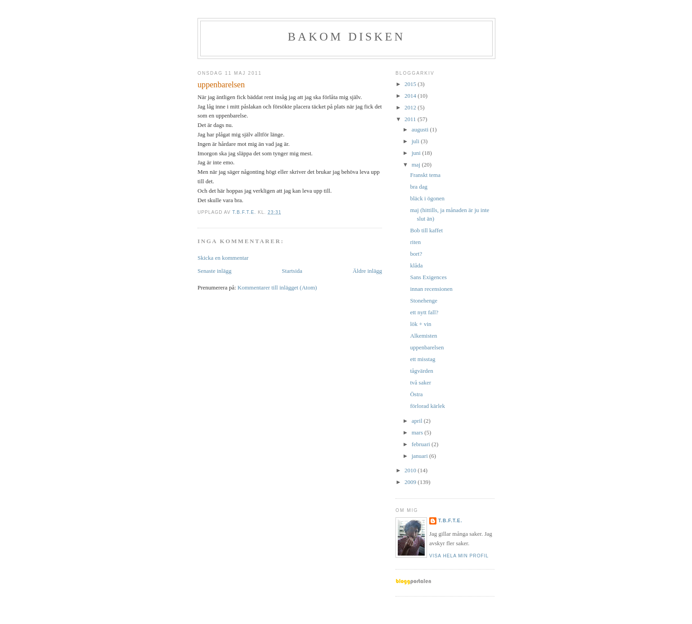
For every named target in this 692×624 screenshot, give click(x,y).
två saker (420, 382)
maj (417, 164)
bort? (416, 253)
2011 (411, 119)
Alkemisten (423, 335)
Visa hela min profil (459, 555)
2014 (411, 95)
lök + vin (420, 324)
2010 (411, 470)
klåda (416, 265)
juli (416, 141)
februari (421, 444)
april (418, 420)
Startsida (292, 270)
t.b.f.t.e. (450, 520)
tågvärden (421, 370)
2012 (411, 107)
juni (417, 152)
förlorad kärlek (427, 405)
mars (418, 432)
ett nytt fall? (424, 312)
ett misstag (422, 359)
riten (415, 242)
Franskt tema (425, 175)
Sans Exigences (428, 277)
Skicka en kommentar (223, 257)
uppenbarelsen (427, 347)
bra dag (418, 186)
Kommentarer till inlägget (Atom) (277, 287)
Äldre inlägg (367, 270)
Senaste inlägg (214, 270)
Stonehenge (423, 300)
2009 (411, 482)
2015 (411, 84)
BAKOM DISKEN (346, 36)
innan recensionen (431, 288)
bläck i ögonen (427, 198)
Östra (416, 394)
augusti (421, 129)
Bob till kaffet (426, 230)
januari (420, 455)
